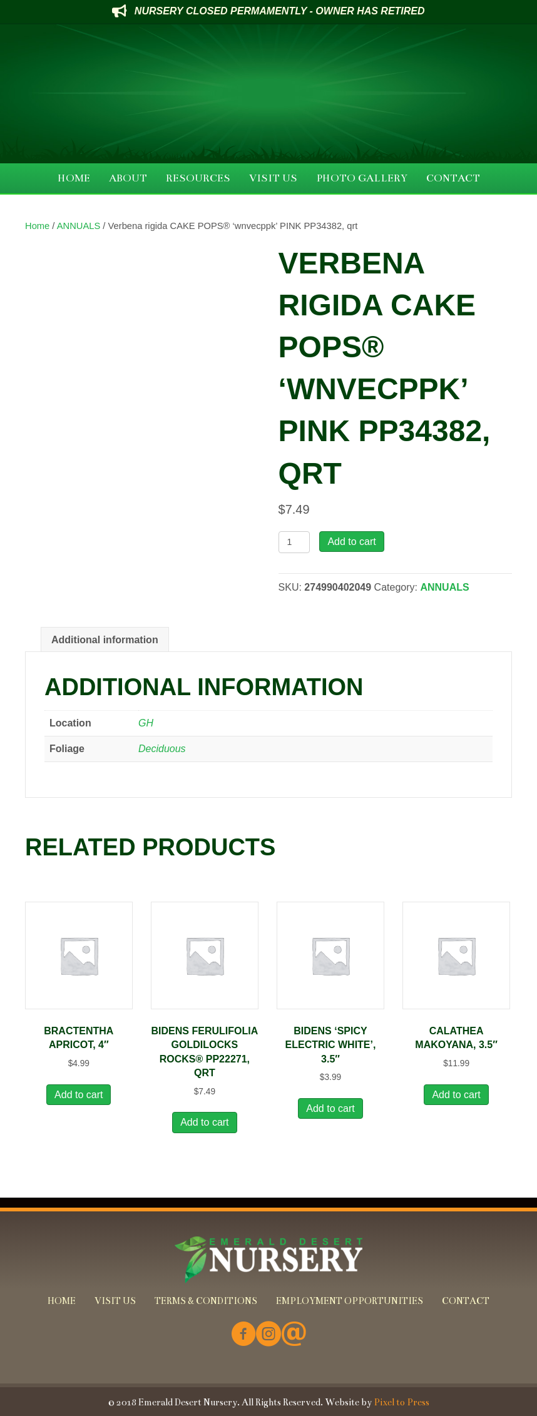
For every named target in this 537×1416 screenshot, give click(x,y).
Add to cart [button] (78, 1094)
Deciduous (162, 748)
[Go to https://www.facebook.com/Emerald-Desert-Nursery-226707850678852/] (243, 1335)
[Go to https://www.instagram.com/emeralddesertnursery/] (268, 1335)
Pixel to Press (401, 1402)
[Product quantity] (294, 542)
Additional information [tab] (104, 639)
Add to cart (351, 541)
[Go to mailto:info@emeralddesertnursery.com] (293, 1335)
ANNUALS (79, 226)
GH (145, 723)
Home (37, 226)
